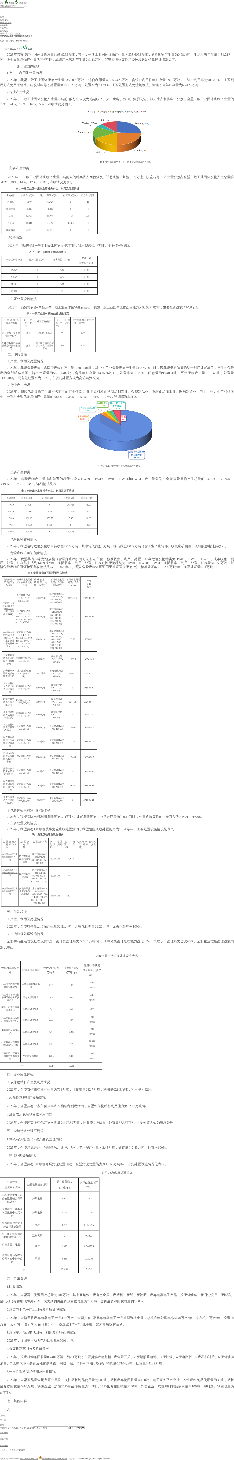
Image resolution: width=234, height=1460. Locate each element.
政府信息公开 (5, 23)
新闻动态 (4, 20)
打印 (27, 49)
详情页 (18, 33)
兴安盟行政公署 (26, 1428)
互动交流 (4, 28)
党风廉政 (4, 31)
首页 (2, 17)
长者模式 (21, 3)
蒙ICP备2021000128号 (29, 1458)
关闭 (2, 1425)
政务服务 (4, 25)
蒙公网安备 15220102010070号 (53, 1458)
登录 (2, 3)
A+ (11, 49)
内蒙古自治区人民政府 (9, 1428)
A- (15, 49)
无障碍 (9, 3)
